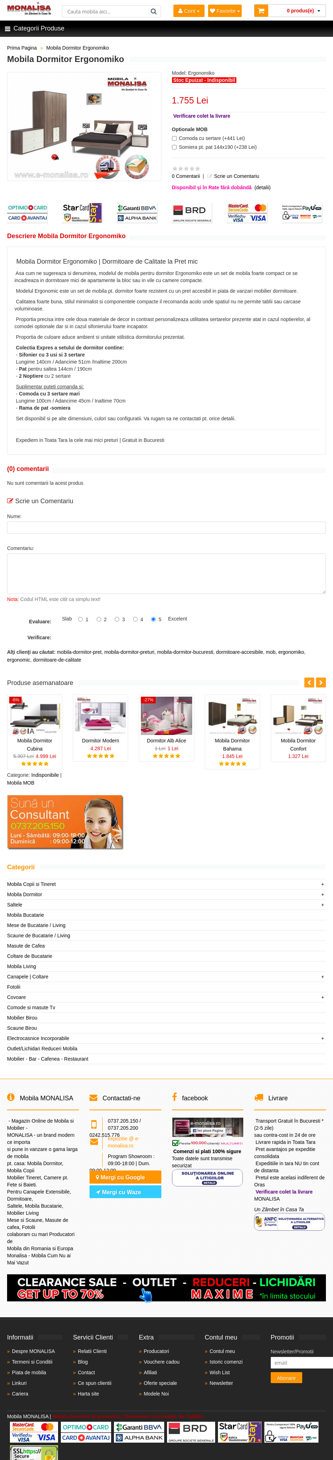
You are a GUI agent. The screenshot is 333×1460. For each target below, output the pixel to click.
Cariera (20, 1394)
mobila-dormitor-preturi (129, 652)
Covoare (16, 997)
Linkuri (19, 1383)
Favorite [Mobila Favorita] (225, 11)
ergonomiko (291, 652)
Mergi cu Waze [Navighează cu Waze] (118, 1192)
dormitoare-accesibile (239, 652)
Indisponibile (45, 775)
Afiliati (150, 1372)
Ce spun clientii (94, 1383)
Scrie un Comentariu (233, 176)
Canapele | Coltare (27, 976)
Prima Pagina (22, 48)
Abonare (286, 1378)
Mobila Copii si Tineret (31, 884)
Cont (189, 11)
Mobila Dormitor (24, 894)
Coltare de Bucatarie (29, 956)
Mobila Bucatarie (25, 915)
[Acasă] (29, 13)
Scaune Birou (22, 1028)
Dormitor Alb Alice (166, 740)
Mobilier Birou (22, 1018)
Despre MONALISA (33, 1351)
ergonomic (18, 660)
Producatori (156, 1351)
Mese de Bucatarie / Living (36, 925)
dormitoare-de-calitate (57, 660)
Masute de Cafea (26, 946)
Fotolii (13, 987)
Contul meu (222, 1351)
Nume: (14, 516)
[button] (321, 682)
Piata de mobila (29, 1372)
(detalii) (262, 187)
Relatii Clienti (92, 1351)
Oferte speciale (160, 1383)
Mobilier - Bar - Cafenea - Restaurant (47, 1059)
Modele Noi (156, 1394)
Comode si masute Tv (31, 1007)
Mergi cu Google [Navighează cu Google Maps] (120, 1177)
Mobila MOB (20, 783)
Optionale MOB (190, 129)
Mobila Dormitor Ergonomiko (77, 48)
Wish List (219, 1372)
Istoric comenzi (225, 1362)
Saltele (14, 905)
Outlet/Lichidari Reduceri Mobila (42, 1048)
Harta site (88, 1394)
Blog (83, 1362)
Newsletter (221, 1383)
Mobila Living (21, 966)
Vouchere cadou (161, 1362)
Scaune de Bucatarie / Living (38, 935)
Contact (86, 1372)
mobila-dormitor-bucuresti (185, 652)
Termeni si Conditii (32, 1362)
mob (270, 652)
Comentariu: (20, 548)
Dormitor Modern (100, 740)
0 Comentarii (186, 176)
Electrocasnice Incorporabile (38, 1038)
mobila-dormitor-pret (79, 652)
